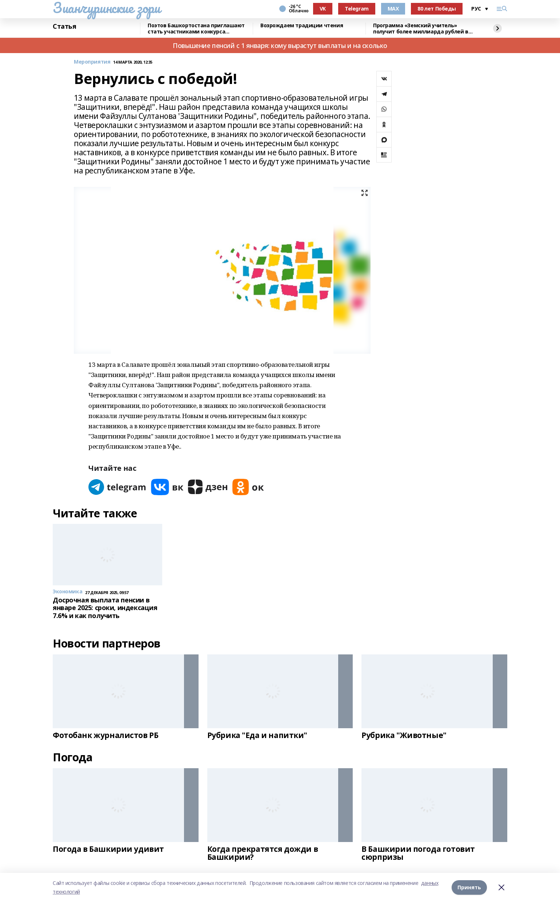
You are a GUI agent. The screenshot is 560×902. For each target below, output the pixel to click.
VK (323, 8)
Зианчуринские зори (106, 7)
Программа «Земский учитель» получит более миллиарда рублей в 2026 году (420, 29)
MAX (393, 8)
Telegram (357, 8)
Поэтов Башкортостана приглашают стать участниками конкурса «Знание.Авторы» (196, 29)
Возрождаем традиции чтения (301, 26)
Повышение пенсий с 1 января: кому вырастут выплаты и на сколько (280, 45)
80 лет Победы (436, 8)
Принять (469, 887)
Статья (64, 27)
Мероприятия (92, 62)
